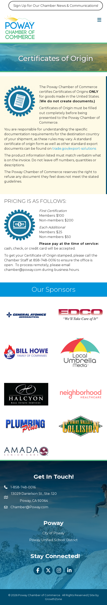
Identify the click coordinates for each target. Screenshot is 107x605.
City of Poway (53, 533)
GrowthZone (53, 599)
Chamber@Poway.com (29, 507)
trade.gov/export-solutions (74, 146)
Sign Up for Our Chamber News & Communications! (55, 6)
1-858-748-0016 (23, 487)
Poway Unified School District (53, 540)
